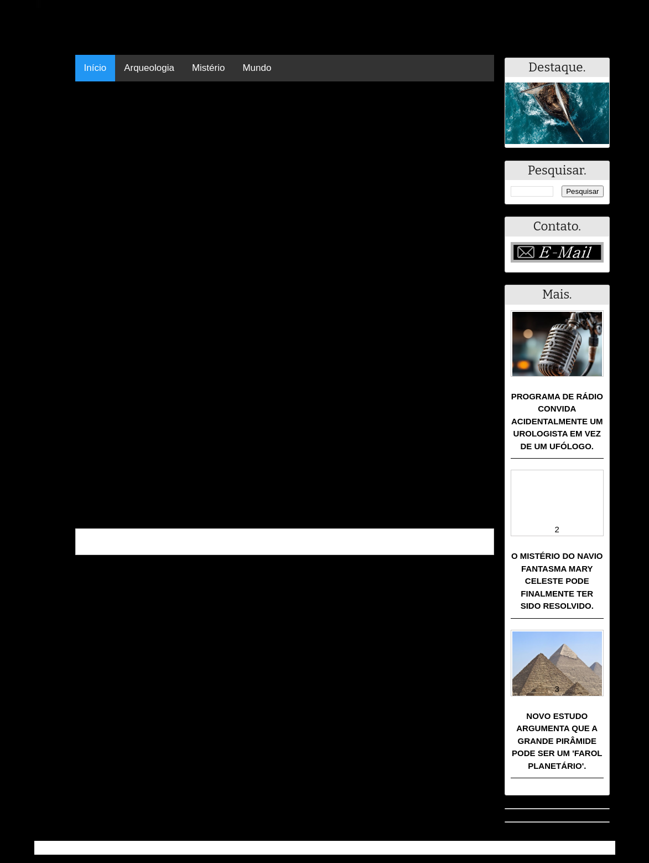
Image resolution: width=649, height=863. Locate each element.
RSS (601, 847)
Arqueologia (149, 68)
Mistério (208, 68)
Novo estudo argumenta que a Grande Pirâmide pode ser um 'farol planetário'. (557, 740)
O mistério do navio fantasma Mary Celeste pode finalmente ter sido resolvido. (557, 580)
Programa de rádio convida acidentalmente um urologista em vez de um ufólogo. (557, 421)
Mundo (256, 68)
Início (95, 68)
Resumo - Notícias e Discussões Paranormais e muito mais (157, 847)
